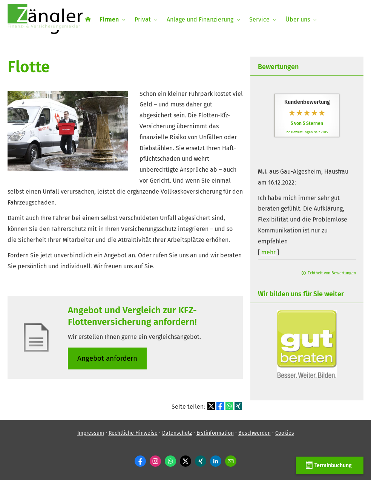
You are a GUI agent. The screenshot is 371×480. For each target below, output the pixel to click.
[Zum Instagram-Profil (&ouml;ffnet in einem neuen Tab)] (155, 461)
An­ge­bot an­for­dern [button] (107, 358)
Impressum (90, 433)
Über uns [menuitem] (297, 19)
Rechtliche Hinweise (133, 433)
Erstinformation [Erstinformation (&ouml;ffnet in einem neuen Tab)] (215, 433)
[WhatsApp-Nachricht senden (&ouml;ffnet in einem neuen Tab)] (170, 461)
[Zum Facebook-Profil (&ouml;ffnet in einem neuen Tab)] (140, 461)
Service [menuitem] (259, 19)
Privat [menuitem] (143, 19)
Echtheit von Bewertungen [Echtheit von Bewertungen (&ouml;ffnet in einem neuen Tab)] (332, 273)
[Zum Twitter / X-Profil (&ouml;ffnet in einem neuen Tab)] (185, 461)
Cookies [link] (284, 433)
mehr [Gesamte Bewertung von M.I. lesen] (268, 252)
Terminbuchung (330, 465)
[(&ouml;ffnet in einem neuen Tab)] (307, 376)
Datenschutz (177, 433)
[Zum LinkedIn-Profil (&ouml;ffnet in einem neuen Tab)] (215, 461)
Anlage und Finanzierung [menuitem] (200, 19)
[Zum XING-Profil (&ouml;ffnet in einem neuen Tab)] (200, 461)
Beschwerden (254, 433)
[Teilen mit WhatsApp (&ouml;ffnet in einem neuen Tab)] (229, 406)
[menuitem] (88, 19)
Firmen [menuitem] (109, 19)
